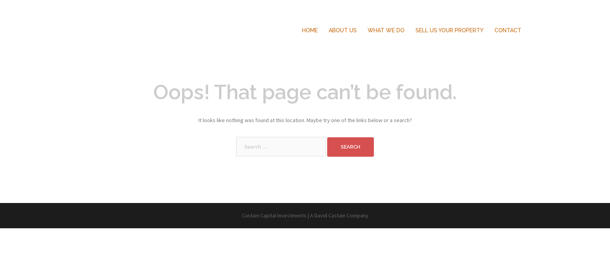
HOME (310, 30)
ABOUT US (343, 30)
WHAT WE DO (386, 30)
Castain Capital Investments (127, 22)
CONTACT (507, 30)
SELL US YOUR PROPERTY (449, 30)
